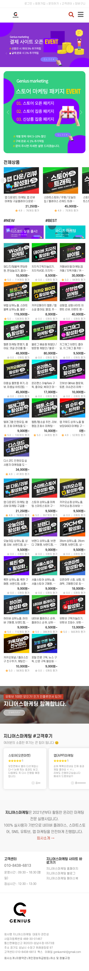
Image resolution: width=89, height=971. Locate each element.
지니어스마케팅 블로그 (60, 873)
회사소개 (9, 958)
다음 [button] (16, 53)
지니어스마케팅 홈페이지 (62, 868)
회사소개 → (45, 838)
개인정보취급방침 (38, 958)
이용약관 (21, 958)
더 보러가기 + (14, 712)
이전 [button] (6, 53)
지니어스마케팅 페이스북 (62, 878)
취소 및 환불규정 (60, 958)
